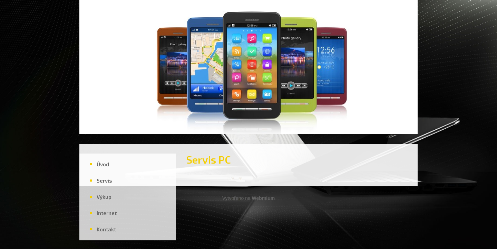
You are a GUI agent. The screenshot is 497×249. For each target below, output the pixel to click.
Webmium (263, 198)
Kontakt (106, 229)
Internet (107, 213)
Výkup (104, 197)
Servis (104, 180)
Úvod (103, 164)
